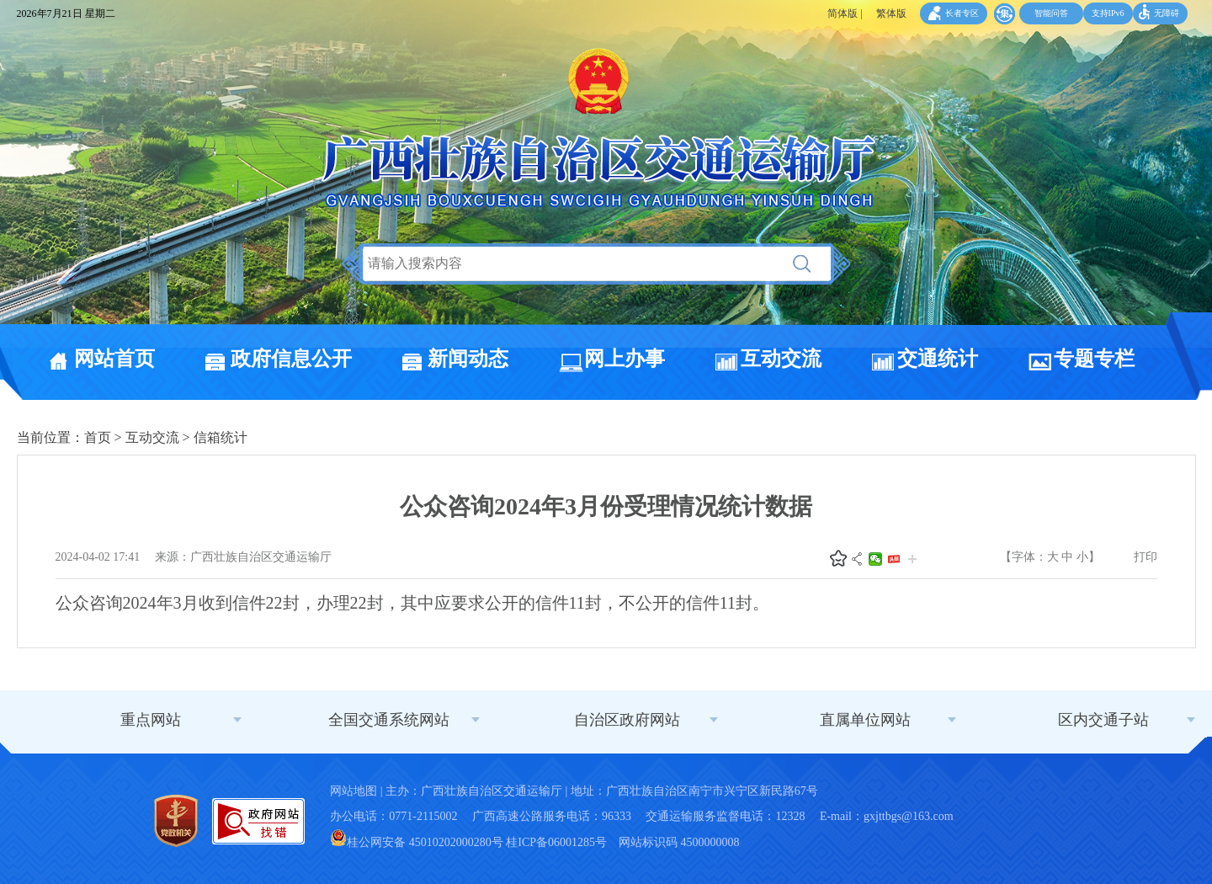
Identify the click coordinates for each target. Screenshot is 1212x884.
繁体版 (891, 13)
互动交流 (781, 359)
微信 (875, 559)
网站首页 (114, 359)
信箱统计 (220, 437)
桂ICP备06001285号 (556, 842)
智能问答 (1051, 13)
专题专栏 (1094, 359)
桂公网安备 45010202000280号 (416, 842)
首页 (97, 437)
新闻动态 (468, 359)
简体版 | (844, 13)
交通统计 (937, 359)
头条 (894, 559)
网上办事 (624, 359)
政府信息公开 (291, 359)
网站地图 (353, 791)
